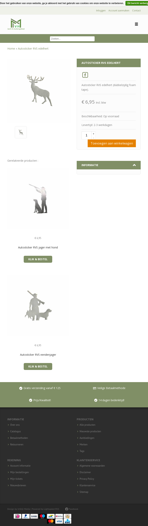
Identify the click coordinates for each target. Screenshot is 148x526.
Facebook (71, 508)
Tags (82, 451)
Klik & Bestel (38, 259)
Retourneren (16, 445)
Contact (136, 10)
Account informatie (20, 466)
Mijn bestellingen (19, 472)
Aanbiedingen (87, 438)
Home (11, 48)
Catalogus (15, 431)
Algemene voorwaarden (92, 466)
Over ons (15, 425)
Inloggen (101, 10)
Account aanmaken (118, 10)
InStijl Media (24, 508)
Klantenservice (87, 485)
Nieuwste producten (90, 431)
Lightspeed (49, 508)
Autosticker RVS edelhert (33, 48)
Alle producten (87, 425)
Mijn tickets (16, 479)
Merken (83, 445)
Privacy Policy (87, 479)
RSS (57, 508)
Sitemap (84, 492)
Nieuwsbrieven (18, 485)
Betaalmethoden (19, 438)
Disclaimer (85, 472)
